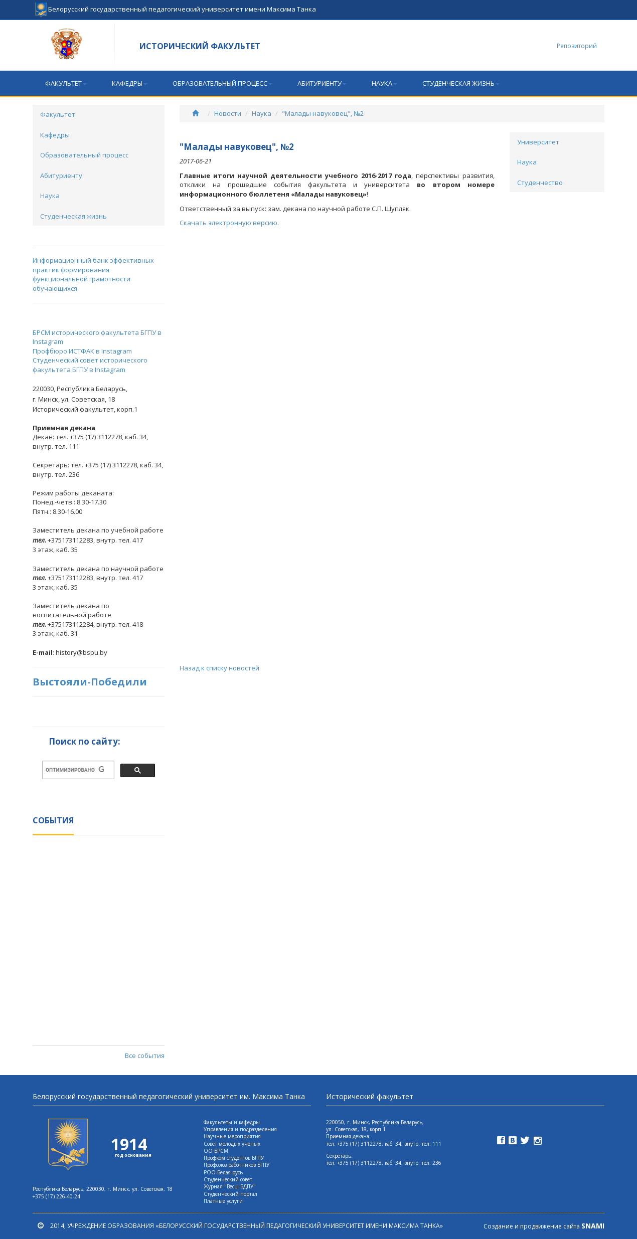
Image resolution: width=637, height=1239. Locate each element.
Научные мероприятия (232, 1136)
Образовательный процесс (222, 83)
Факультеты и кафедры (232, 1122)
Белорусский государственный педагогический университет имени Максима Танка (175, 5)
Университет (538, 141)
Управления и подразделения (240, 1129)
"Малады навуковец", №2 (323, 113)
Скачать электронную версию (228, 222)
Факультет (66, 83)
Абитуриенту (322, 83)
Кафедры (129, 83)
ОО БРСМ (216, 1150)
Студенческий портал (230, 1193)
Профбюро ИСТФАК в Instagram (82, 351)
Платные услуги (223, 1200)
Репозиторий (577, 46)
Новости (227, 113)
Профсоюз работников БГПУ (236, 1164)
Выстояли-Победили (90, 681)
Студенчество (540, 182)
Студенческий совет (228, 1179)
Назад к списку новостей (219, 667)
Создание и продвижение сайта (544, 1226)
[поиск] (75, 770)
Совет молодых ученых (232, 1143)
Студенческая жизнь (461, 83)
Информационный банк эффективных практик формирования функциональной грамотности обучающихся (93, 274)
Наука (384, 83)
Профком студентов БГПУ (234, 1157)
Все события (145, 1055)
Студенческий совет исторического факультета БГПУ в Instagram (90, 365)
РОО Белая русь (223, 1172)
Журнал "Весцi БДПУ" (230, 1186)
